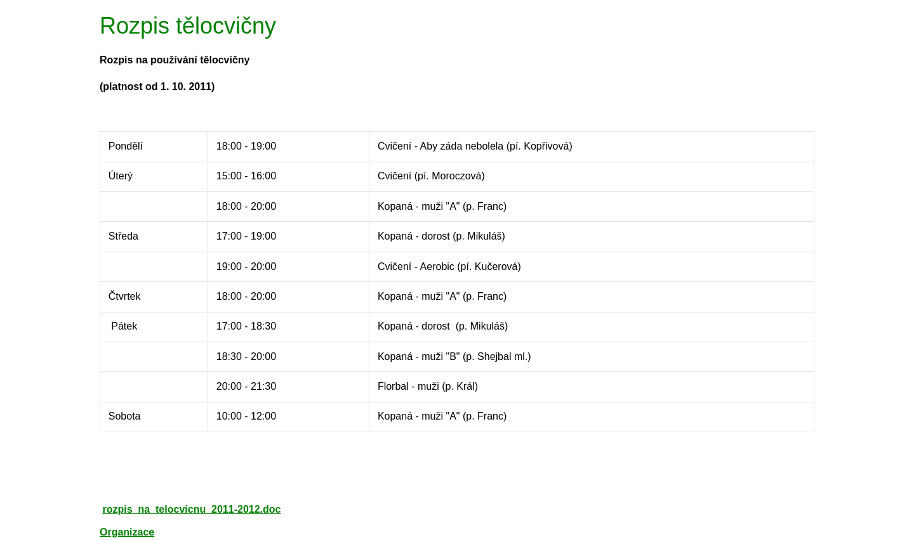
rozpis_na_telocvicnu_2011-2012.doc (191, 509)
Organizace (127, 532)
